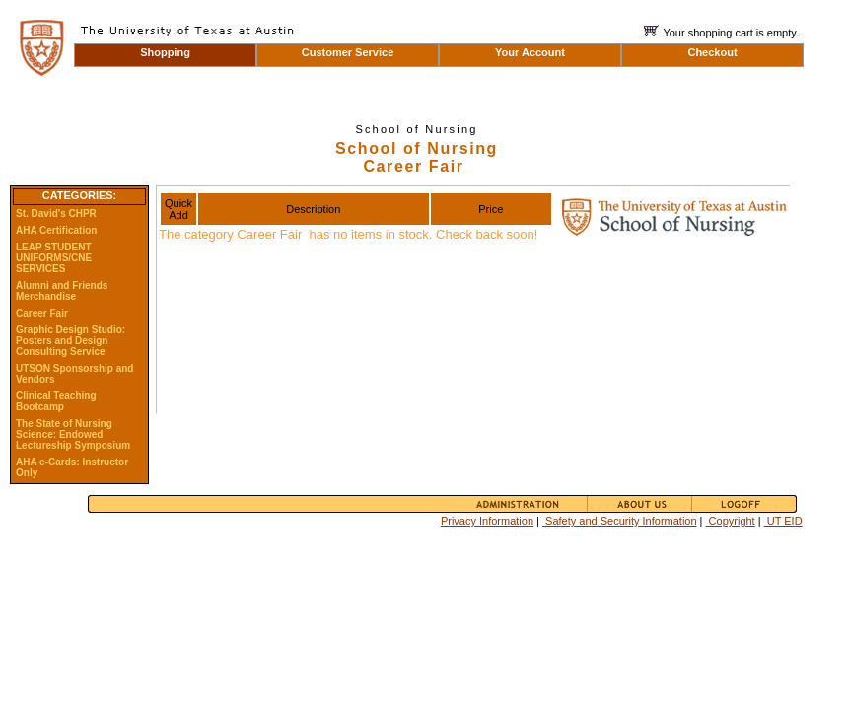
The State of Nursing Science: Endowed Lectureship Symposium (73, 434)
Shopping (165, 52)
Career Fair (42, 313)
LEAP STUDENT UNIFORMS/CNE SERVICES (54, 258)
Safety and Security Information (619, 521)
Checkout (712, 52)
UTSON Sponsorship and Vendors (74, 374)
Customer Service (348, 52)
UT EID (783, 521)
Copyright (730, 521)
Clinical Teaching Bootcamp (56, 401)
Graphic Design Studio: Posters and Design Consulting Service (70, 340)
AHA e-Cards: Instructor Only (72, 467)
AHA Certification (56, 230)
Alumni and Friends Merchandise (61, 291)
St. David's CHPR (56, 213)
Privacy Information (487, 521)
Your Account (530, 52)
